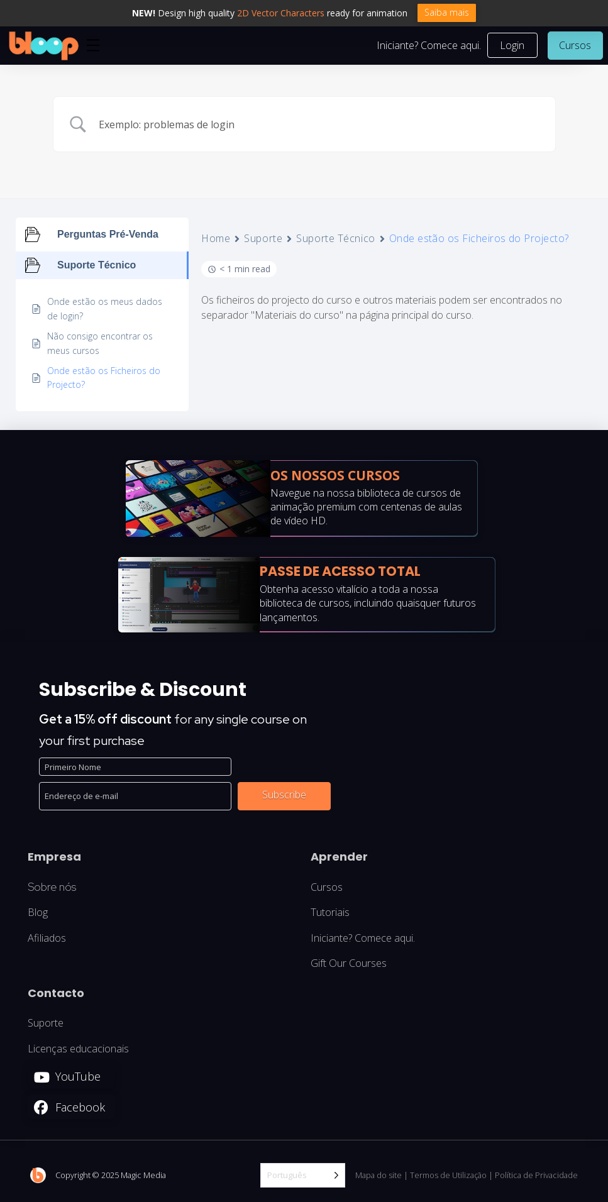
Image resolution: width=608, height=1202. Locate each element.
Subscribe (284, 796)
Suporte (263, 240)
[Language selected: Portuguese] (302, 1177)
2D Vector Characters (280, 13)
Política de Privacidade (536, 1176)
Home (215, 240)
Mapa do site (378, 1176)
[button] (93, 46)
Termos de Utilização (448, 1176)
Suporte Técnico (335, 240)
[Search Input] (320, 126)
